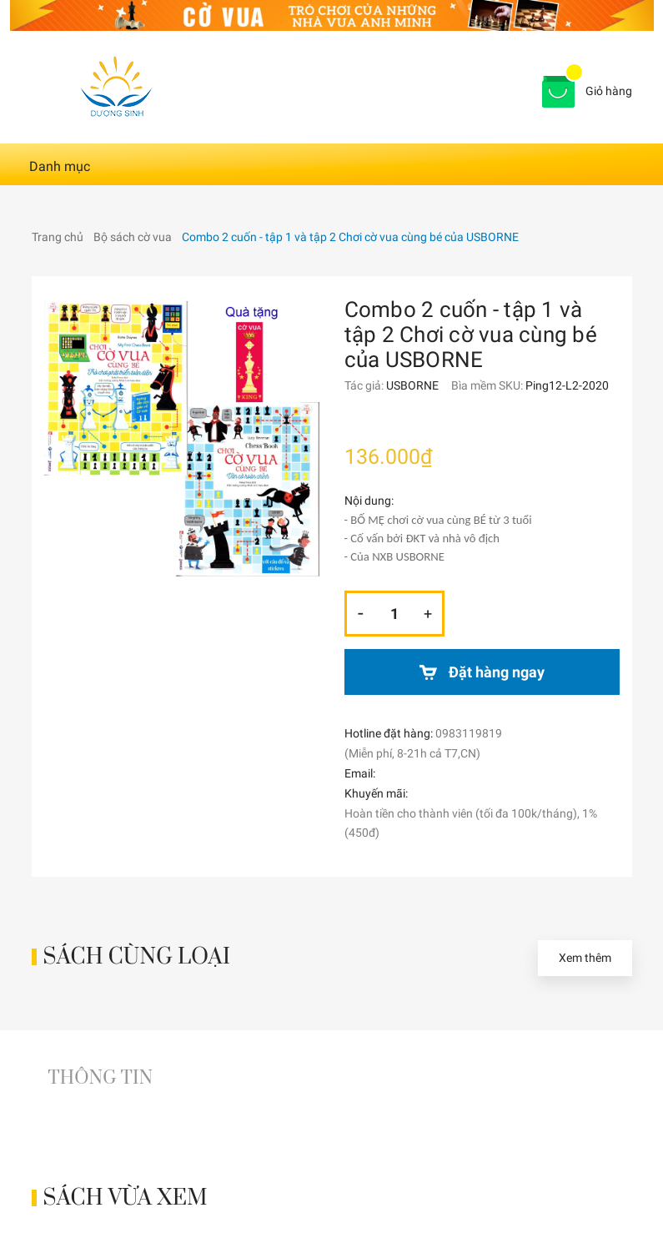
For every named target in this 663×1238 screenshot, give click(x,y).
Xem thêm (585, 957)
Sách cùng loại (137, 957)
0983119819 (468, 733)
